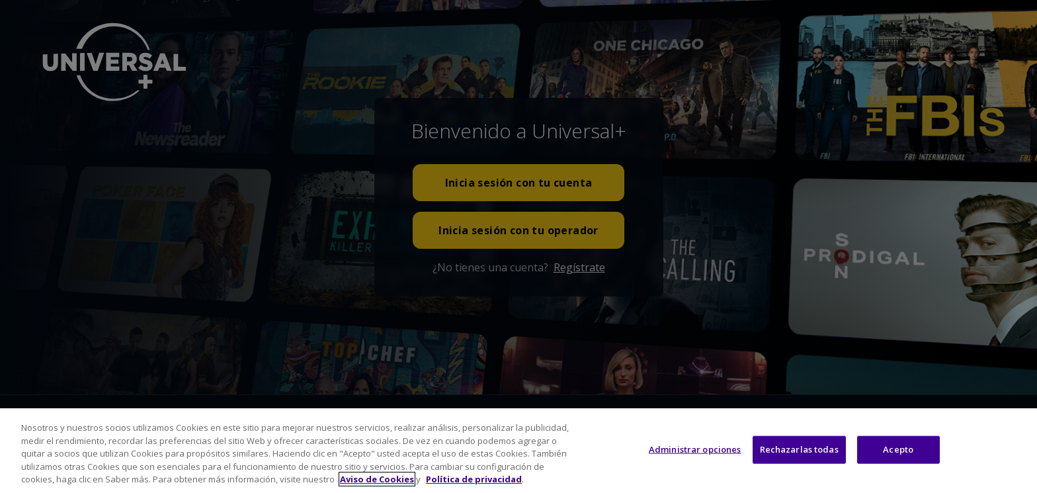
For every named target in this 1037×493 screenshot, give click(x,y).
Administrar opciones (695, 449)
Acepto (898, 449)
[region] (518, 450)
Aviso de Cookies (377, 479)
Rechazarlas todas (799, 449)
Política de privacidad (474, 479)
